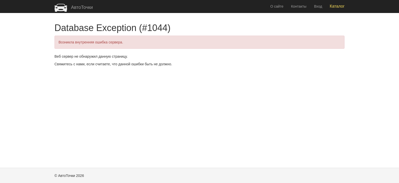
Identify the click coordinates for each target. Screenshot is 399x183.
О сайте (276, 6)
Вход (318, 6)
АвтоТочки (73, 7)
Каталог (337, 6)
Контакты (298, 6)
